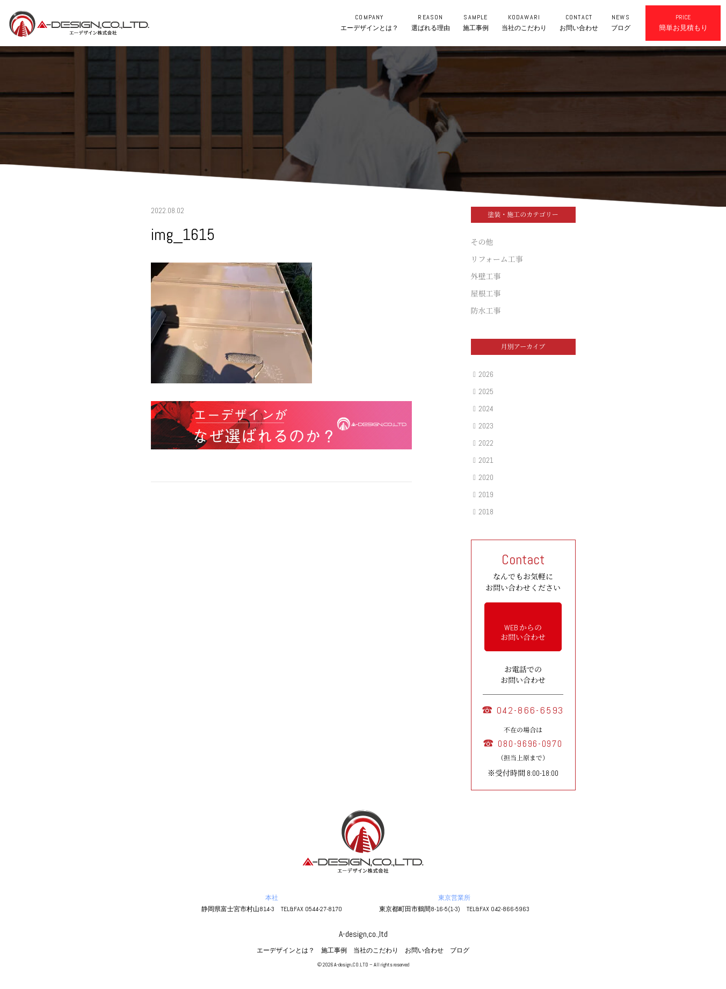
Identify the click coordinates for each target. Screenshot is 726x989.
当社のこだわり (375, 950)
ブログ (459, 950)
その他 (482, 242)
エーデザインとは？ (286, 950)
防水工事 (486, 311)
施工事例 (334, 950)
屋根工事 (486, 294)
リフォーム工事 (497, 259)
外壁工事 (486, 276)
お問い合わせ (424, 950)
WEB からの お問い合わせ (523, 632)
